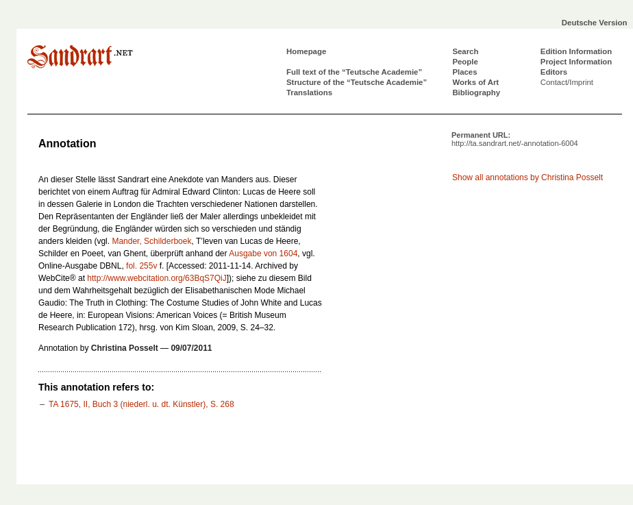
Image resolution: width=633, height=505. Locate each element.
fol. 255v (141, 266)
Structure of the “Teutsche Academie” (356, 82)
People (464, 62)
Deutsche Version (595, 23)
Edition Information (576, 51)
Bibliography (476, 92)
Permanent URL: (514, 139)
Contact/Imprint (567, 82)
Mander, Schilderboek (151, 241)
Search (465, 51)
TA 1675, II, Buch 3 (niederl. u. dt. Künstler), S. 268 (141, 404)
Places (464, 72)
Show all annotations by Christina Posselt (527, 177)
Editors (554, 72)
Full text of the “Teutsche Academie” (354, 72)
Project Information (576, 62)
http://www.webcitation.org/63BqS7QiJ (156, 278)
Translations (309, 92)
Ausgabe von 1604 (263, 253)
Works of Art (475, 82)
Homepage (306, 51)
